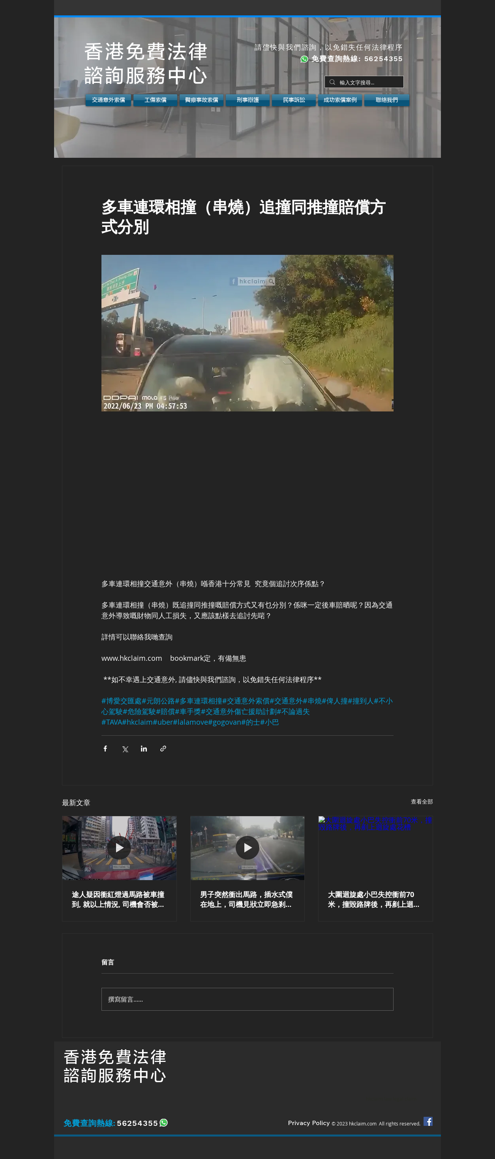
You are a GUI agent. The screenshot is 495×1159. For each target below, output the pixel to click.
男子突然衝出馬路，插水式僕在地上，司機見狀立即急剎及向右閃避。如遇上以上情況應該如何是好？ (246, 899)
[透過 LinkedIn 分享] (144, 748)
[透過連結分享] (163, 748)
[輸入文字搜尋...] (363, 82)
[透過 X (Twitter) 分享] (124, 748)
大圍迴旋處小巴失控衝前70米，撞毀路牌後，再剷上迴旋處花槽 (374, 899)
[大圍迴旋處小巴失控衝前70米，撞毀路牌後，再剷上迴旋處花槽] (376, 848)
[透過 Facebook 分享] (105, 748)
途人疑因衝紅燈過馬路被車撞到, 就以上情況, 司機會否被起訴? (118, 899)
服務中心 (133, 1076)
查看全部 (422, 801)
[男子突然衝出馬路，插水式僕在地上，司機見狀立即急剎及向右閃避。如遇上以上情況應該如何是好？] (248, 848)
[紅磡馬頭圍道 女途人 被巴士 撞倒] (119, 848)
